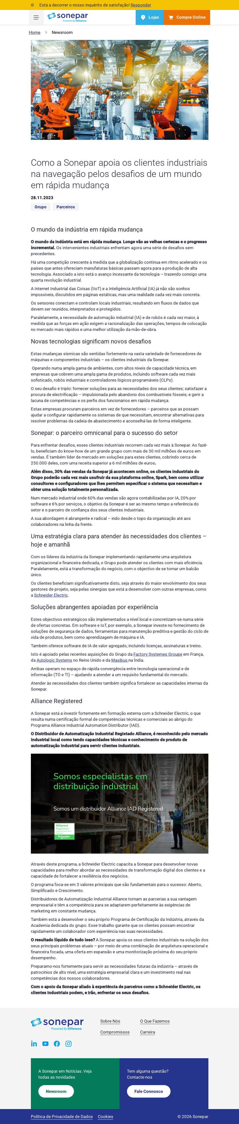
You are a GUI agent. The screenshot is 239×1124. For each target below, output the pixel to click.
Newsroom (56, 1091)
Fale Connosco (148, 1091)
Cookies (105, 1116)
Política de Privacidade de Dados (62, 1116)
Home (34, 32)
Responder (141, 4)
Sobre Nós (110, 1021)
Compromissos (115, 1032)
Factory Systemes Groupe (157, 654)
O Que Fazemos (155, 1021)
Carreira (147, 1032)
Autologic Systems (54, 660)
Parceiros (66, 206)
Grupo (41, 206)
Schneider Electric (51, 595)
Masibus (119, 660)
